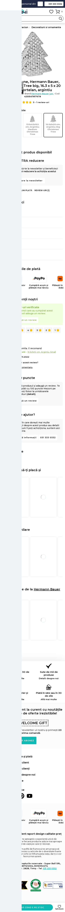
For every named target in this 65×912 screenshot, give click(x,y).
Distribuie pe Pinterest (13, 458)
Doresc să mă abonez (19, 740)
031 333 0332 (55, 4)
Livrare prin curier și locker (16, 696)
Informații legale (12, 780)
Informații (8, 190)
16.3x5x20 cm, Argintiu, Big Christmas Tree (53, 124)
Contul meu (44, 11)
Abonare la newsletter (29, 180)
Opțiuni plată (24, 190)
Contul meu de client (15, 762)
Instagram (13, 796)
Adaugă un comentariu (20, 367)
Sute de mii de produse (49, 675)
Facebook (5, 796)
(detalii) (31, 394)
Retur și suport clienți (16, 768)
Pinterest (21, 796)
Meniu (4, 11)
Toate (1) (9, 330)
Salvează (59, 909)
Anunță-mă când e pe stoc (27, 907)
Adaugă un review (25, 320)
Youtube (29, 796)
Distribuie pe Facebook (5, 458)
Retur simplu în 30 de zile (16, 675)
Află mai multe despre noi (18, 774)
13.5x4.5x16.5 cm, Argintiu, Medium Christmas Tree (32, 125)
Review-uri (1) (42, 190)
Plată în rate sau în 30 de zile (49, 696)
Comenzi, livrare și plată (17, 756)
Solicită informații (25, 437)
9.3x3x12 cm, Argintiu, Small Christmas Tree (12, 125)
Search (60, 18)
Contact (40, 4)
